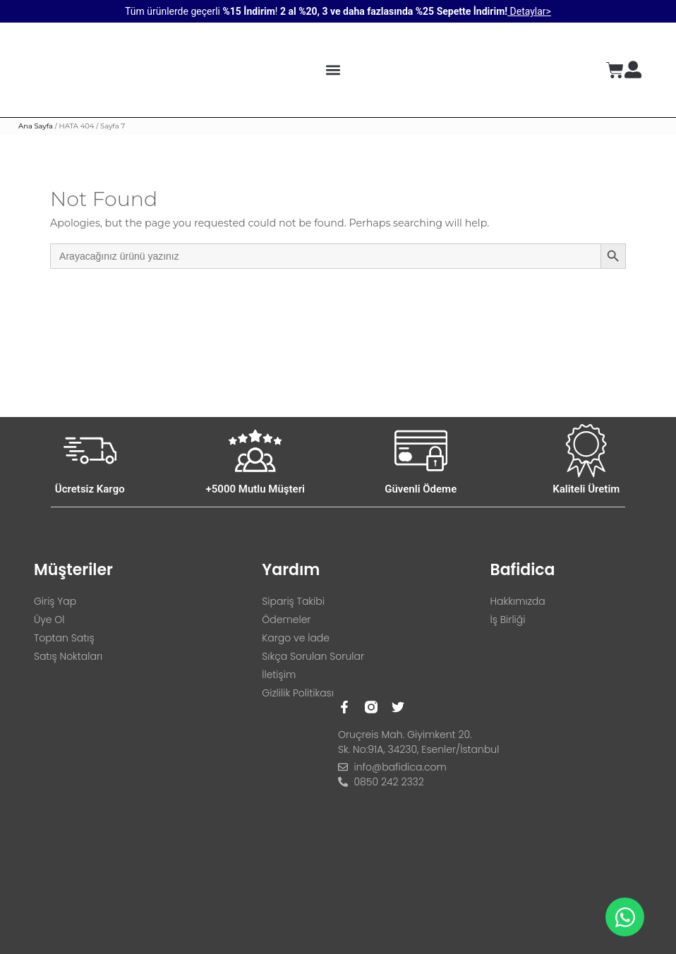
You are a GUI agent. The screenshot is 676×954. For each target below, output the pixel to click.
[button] (332, 70)
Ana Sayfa (35, 126)
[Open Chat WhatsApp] (624, 917)
